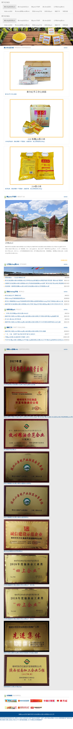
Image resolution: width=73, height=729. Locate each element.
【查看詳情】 (64, 260)
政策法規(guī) (48, 11)
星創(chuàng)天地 (37, 11)
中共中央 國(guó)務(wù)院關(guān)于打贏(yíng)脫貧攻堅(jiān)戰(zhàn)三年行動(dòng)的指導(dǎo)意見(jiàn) (34, 340)
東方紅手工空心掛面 (11, 94)
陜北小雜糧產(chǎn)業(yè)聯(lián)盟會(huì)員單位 (17, 483)
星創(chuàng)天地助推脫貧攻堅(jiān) (15, 298)
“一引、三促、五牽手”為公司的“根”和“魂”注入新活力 (20, 334)
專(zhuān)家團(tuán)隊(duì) (22, 11)
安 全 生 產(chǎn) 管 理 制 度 (13, 319)
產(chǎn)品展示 (47, 6)
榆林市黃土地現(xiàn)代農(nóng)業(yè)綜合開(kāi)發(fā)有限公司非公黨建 (25, 331)
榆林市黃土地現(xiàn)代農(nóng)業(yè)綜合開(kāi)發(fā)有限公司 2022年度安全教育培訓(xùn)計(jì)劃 (33, 322)
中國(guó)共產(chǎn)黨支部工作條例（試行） (17, 337)
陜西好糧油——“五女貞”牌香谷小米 (15, 277)
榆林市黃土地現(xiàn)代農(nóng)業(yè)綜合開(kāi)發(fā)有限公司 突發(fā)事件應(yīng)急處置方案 (32, 316)
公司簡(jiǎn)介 (9, 243)
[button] (5, 36)
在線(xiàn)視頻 (8, 11)
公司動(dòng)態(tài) (59, 6)
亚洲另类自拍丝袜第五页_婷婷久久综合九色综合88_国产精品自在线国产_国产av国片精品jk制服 (27, 718)
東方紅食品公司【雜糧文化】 (13, 295)
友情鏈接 (12, 695)
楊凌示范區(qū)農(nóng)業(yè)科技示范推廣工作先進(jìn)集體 (21, 652)
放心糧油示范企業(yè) (10, 449)
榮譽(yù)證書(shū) (16, 349)
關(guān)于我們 (35, 6)
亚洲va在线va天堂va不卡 (12, 720)
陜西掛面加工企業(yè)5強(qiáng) (13, 686)
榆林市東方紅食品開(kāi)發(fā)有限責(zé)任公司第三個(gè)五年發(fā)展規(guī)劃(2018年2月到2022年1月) (34, 304)
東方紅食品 (5, 2)
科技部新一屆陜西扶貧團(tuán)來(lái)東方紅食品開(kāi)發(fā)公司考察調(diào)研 (27, 286)
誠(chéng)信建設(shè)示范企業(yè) (13, 551)
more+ (66, 47)
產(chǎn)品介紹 (17, 47)
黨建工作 (57, 11)
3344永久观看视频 (59, 718)
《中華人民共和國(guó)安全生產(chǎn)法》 (17, 313)
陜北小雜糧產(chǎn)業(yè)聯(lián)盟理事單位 (16, 517)
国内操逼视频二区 (25, 720)
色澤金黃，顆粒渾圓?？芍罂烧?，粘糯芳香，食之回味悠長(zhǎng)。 (23, 188)
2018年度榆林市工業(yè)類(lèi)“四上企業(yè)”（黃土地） (19, 585)
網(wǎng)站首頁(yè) (9, 6)
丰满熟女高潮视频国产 (36, 720)
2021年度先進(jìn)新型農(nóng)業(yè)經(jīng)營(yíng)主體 (19, 384)
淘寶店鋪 (65, 11)
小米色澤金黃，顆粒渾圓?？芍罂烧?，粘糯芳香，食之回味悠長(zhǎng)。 (25, 141)
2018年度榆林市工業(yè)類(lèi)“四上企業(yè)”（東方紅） (19, 619)
